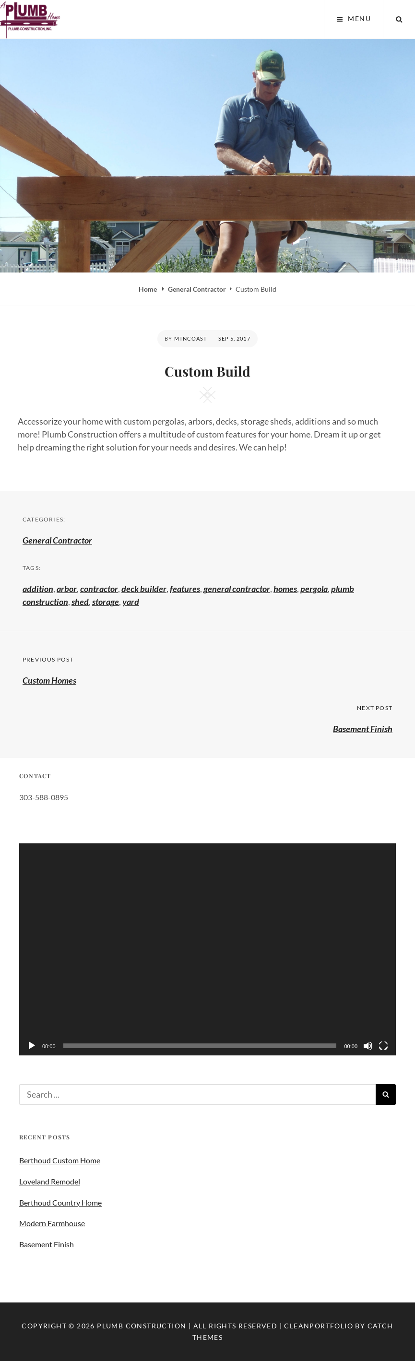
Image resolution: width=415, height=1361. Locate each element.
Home (148, 289)
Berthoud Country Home (60, 1202)
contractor (99, 588)
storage (105, 601)
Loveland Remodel (49, 1181)
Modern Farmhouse (52, 1223)
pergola (314, 588)
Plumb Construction (141, 1326)
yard (130, 601)
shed (80, 601)
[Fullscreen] (383, 1046)
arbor (67, 588)
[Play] (31, 1046)
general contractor (236, 588)
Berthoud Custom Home (59, 1160)
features (185, 588)
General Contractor (197, 289)
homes (285, 588)
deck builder (143, 588)
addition (38, 588)
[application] (207, 949)
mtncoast (190, 338)
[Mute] (368, 1046)
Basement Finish (46, 1244)
